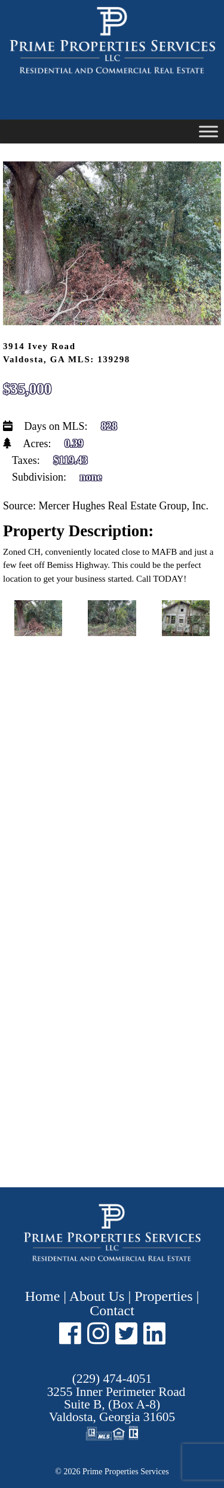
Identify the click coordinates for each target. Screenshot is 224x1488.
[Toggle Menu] (208, 131)
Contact (112, 1310)
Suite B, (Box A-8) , (116, 1405)
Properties (163, 1296)
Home (44, 1296)
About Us (97, 1296)
